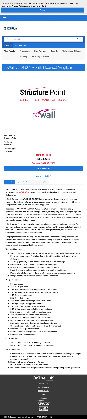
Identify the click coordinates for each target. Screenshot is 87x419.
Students (8, 45)
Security (54, 51)
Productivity (25, 51)
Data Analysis (40, 51)
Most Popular (10, 51)
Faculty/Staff (21, 45)
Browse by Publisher (40, 57)
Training (23, 57)
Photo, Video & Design (72, 51)
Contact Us (43, 383)
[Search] (77, 39)
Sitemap (43, 398)
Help (43, 394)
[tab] (9, 182)
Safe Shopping (43, 387)
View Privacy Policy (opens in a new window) (26, 6)
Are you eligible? (43, 176)
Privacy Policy (43, 391)
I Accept (53, 10)
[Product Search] (38, 39)
